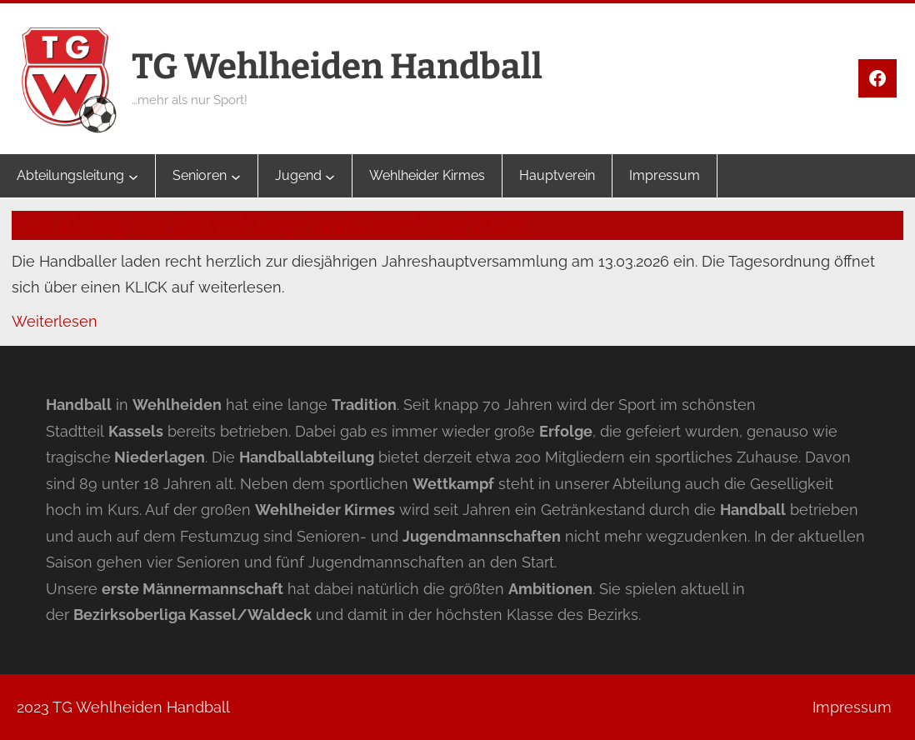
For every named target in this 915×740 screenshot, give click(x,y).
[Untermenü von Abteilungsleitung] (133, 176)
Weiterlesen (55, 321)
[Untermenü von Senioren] (236, 176)
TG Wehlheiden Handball (337, 67)
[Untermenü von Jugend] (330, 176)
